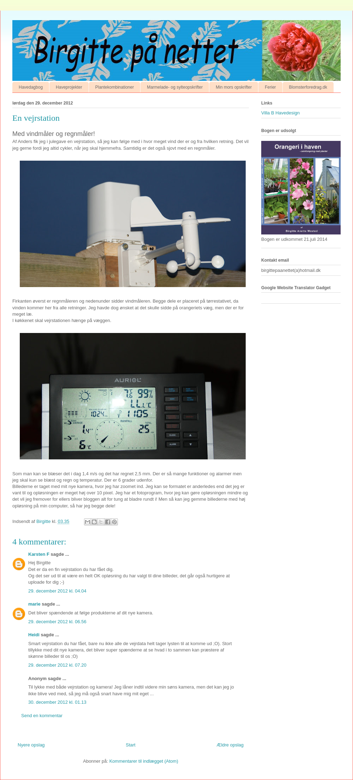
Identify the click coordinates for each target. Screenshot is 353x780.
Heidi (34, 634)
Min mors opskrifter (234, 87)
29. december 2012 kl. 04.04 (57, 591)
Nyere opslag (31, 745)
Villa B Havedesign (280, 112)
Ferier (270, 87)
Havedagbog (31, 87)
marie (34, 604)
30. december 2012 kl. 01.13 (57, 702)
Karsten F (38, 554)
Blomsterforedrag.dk (308, 87)
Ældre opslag (230, 745)
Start (130, 745)
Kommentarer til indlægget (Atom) (143, 761)
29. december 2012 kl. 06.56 (57, 621)
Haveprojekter (69, 87)
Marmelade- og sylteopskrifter (175, 87)
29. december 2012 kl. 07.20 (57, 665)
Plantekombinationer (114, 87)
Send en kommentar (41, 715)
